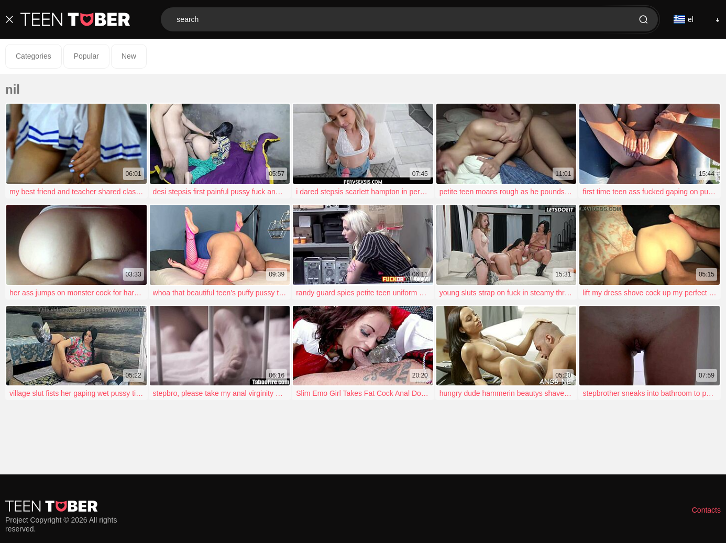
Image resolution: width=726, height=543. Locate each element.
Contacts (706, 510)
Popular (86, 56)
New (129, 56)
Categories (33, 56)
